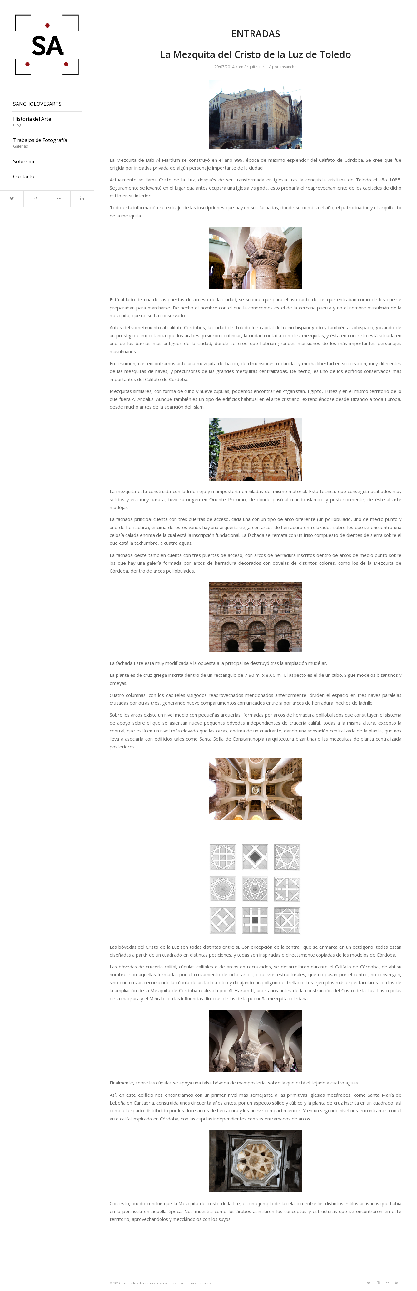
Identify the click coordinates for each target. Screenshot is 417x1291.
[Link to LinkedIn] (82, 199)
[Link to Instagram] (35, 199)
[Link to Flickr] (58, 199)
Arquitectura (255, 66)
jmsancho (288, 66)
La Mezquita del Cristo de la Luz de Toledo (255, 54)
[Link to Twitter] (11, 199)
